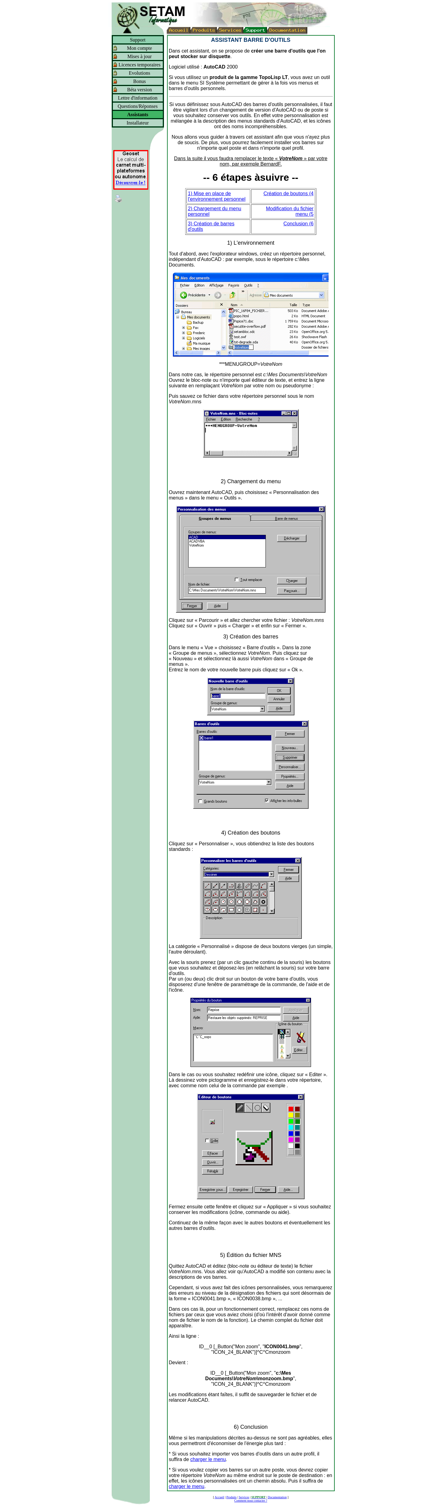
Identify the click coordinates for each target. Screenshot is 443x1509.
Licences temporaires (139, 64)
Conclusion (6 (298, 223)
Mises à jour (139, 56)
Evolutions (139, 73)
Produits (231, 1497)
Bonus (139, 81)
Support (138, 39)
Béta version (139, 89)
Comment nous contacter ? (250, 1500)
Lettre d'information (138, 98)
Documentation (277, 1497)
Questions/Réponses (138, 106)
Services (244, 1497)
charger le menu (208, 1459)
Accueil (219, 1497)
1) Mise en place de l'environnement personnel (216, 196)
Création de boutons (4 (288, 193)
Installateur (138, 122)
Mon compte (139, 48)
